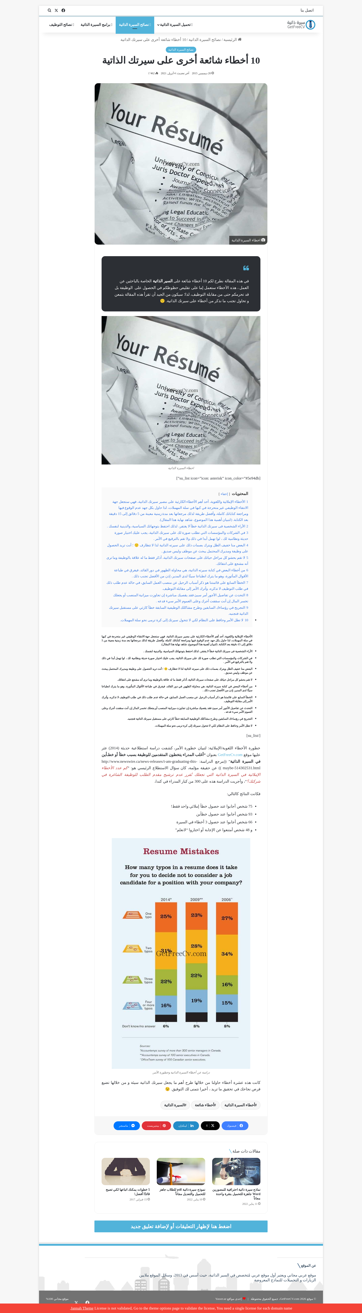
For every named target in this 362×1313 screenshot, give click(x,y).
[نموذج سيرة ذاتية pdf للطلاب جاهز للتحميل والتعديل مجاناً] (181, 1171)
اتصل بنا (307, 10)
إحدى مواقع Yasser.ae (228, 1299)
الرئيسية (232, 39)
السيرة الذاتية (174, 1105)
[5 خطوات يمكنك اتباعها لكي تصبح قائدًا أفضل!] (126, 1171)
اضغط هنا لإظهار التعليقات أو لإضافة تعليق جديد (181, 1226)
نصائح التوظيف (61, 25)
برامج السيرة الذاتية (96, 25)
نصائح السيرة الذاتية (135, 25)
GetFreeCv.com (230, 755)
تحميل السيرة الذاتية (176, 25)
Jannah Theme (82, 1308)
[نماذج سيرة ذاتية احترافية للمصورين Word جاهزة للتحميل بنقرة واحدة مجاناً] (236, 1171)
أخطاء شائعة (204, 1105)
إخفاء (224, 494)
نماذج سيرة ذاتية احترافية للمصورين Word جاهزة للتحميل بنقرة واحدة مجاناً (236, 1194)
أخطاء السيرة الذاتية (239, 1105)
